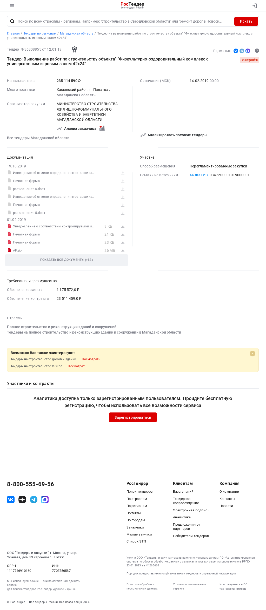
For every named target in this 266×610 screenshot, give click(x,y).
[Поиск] (12, 21)
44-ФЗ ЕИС (199, 175)
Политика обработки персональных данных (142, 586)
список (241, 589)
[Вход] (253, 5)
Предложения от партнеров (186, 527)
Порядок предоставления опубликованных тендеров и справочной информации (181, 573)
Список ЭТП (136, 542)
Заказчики (135, 527)
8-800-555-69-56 (30, 484)
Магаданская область (76, 95)
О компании (229, 491)
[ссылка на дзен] (22, 500)
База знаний (183, 491)
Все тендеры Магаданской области (38, 138)
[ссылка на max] (45, 500)
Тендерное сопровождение (186, 501)
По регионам (137, 506)
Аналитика (182, 517)
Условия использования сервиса (189, 586)
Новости (226, 506)
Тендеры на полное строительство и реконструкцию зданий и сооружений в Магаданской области (94, 332)
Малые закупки (139, 534)
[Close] (252, 353)
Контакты (227, 499)
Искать (246, 21)
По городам (136, 520)
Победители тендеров (191, 536)
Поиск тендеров (139, 491)
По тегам (134, 513)
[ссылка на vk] (11, 500)
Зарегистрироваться (133, 417)
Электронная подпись (191, 510)
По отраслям (137, 499)
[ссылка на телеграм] (33, 500)
